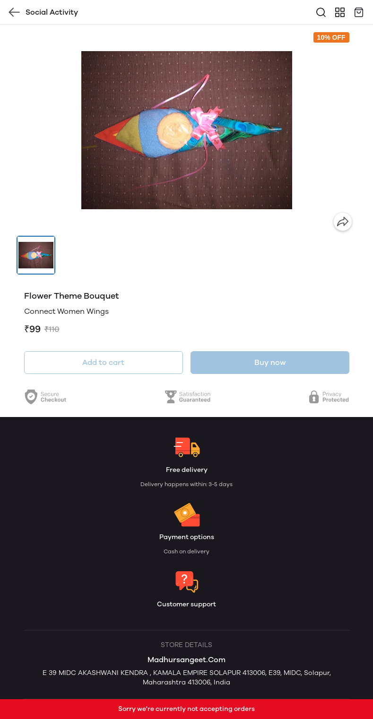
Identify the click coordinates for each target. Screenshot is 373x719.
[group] (187, 130)
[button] (36, 255)
